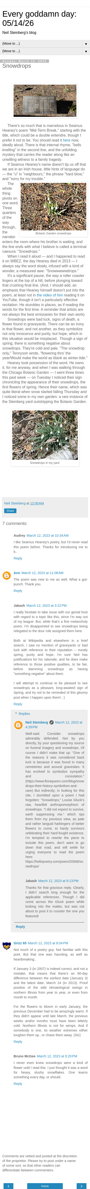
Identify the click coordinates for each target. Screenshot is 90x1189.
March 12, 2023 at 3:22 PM (46, 605)
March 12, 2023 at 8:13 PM (58, 881)
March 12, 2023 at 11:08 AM (43, 573)
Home (45, 1186)
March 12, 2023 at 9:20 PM (57, 1056)
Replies (24, 714)
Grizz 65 (20, 943)
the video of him (50, 295)
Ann (17, 573)
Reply (18, 558)
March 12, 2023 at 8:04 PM (48, 943)
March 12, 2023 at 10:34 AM (48, 535)
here (67, 140)
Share (10, 510)
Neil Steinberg (36, 722)
